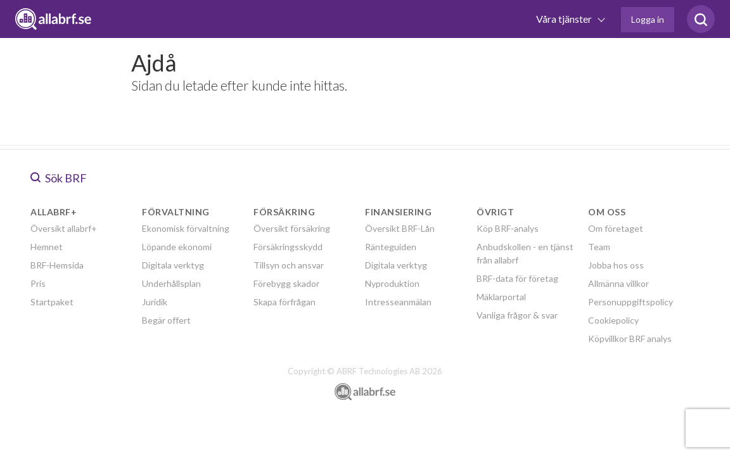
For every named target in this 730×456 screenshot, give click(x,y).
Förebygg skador (286, 283)
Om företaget (615, 228)
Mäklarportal (501, 296)
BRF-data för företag (517, 278)
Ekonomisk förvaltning (185, 228)
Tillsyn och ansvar (288, 265)
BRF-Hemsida (57, 265)
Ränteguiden (390, 246)
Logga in (647, 19)
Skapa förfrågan (284, 301)
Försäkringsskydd (288, 246)
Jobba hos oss (616, 265)
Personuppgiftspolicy (630, 301)
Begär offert (166, 320)
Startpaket (52, 301)
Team (599, 246)
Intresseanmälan (398, 301)
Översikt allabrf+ (63, 228)
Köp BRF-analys (508, 228)
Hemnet (46, 246)
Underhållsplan (171, 283)
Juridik (154, 301)
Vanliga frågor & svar (517, 315)
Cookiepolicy (613, 320)
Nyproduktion (392, 283)
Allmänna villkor (618, 283)
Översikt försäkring (291, 228)
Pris (38, 283)
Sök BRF (58, 178)
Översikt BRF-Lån (400, 228)
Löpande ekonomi (177, 246)
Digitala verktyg (173, 265)
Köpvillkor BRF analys (630, 338)
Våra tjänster (565, 19)
